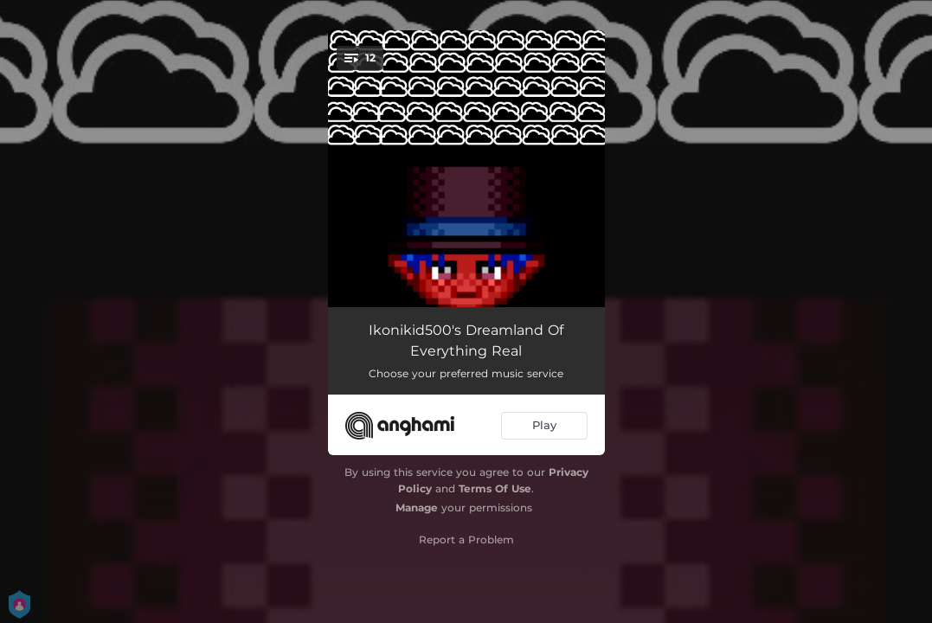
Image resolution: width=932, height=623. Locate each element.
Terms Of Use (495, 488)
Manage (416, 507)
